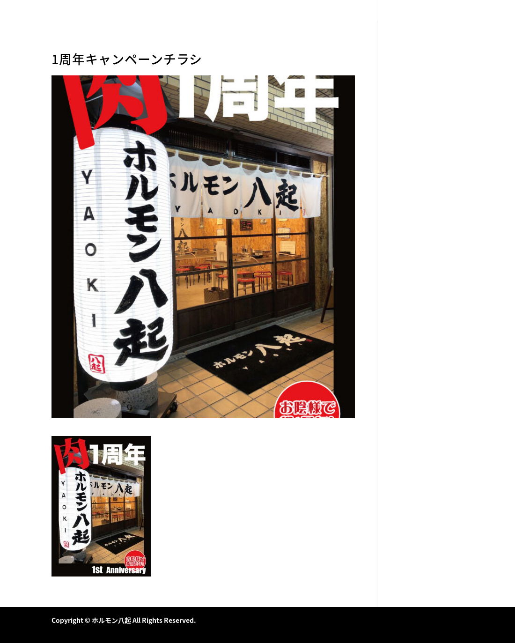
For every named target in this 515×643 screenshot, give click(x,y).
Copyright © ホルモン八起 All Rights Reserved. (124, 620)
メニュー (418, 11)
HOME (387, 11)
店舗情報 (452, 11)
